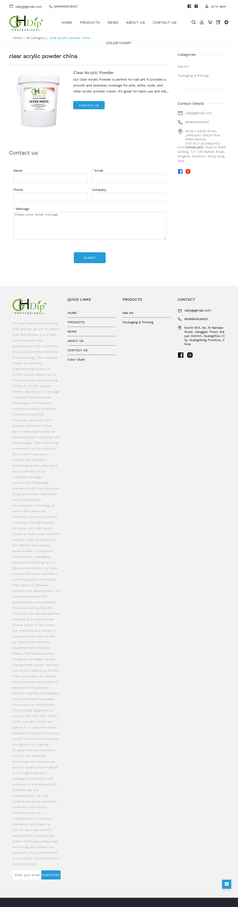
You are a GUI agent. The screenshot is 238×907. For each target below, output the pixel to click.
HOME (67, 22)
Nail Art (183, 66)
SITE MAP (215, 6)
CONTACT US (164, 22)
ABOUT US (135, 22)
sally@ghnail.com (25, 6)
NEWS (113, 22)
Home (17, 38)
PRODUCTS (90, 22)
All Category (35, 38)
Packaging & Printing (193, 75)
